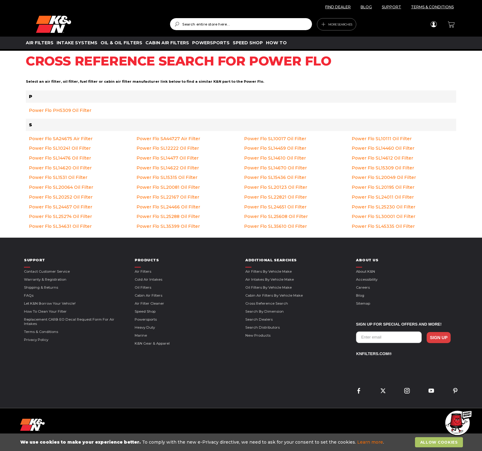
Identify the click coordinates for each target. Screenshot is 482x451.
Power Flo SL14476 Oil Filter (60, 158)
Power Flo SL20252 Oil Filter (61, 197)
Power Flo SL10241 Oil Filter (60, 148)
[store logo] (98, 24)
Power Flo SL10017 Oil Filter (275, 138)
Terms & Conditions (41, 332)
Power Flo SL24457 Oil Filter (60, 207)
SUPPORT (391, 7)
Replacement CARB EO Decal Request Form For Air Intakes (69, 321)
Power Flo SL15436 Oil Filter (275, 177)
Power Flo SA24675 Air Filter (61, 138)
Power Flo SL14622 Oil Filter (167, 168)
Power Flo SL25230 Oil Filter (383, 207)
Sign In (433, 24)
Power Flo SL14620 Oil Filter (60, 168)
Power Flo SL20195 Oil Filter (383, 187)
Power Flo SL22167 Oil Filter (167, 197)
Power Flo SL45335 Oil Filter (383, 226)
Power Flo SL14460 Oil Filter (383, 148)
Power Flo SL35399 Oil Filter (168, 226)
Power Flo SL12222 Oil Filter (167, 148)
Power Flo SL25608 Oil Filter (276, 216)
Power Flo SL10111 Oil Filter (382, 138)
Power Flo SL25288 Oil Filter (168, 216)
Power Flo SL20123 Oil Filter (275, 187)
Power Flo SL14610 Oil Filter (275, 158)
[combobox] (241, 24)
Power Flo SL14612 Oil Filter (382, 158)
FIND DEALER (338, 7)
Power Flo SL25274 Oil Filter (60, 216)
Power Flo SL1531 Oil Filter (58, 177)
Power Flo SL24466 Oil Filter (168, 207)
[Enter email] (389, 337)
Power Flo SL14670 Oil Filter (275, 168)
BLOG (366, 7)
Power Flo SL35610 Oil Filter (275, 226)
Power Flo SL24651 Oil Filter (275, 207)
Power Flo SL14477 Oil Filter (167, 158)
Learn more (370, 442)
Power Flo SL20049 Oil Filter (384, 177)
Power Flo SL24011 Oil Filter (383, 197)
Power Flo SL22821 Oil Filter (275, 197)
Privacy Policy (36, 340)
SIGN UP (439, 337)
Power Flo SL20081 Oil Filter (168, 187)
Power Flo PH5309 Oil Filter (60, 110)
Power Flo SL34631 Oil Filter (60, 226)
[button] (457, 423)
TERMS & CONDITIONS (432, 7)
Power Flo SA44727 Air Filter (168, 138)
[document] (241, 442)
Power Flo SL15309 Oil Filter (383, 168)
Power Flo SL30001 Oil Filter (383, 216)
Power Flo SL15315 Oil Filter (166, 177)
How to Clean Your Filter (45, 311)
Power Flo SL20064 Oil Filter (61, 187)
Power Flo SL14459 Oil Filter (275, 148)
